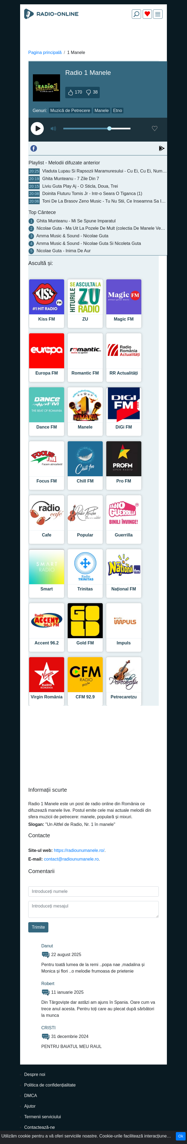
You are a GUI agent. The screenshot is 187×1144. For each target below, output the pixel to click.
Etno (117, 110)
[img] (158, 14)
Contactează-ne (39, 1127)
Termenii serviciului (42, 1116)
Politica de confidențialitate (50, 1085)
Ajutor (30, 1106)
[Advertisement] (93, 35)
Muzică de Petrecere (70, 110)
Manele (102, 110)
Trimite (38, 927)
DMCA (30, 1095)
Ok (180, 1136)
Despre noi (34, 1074)
